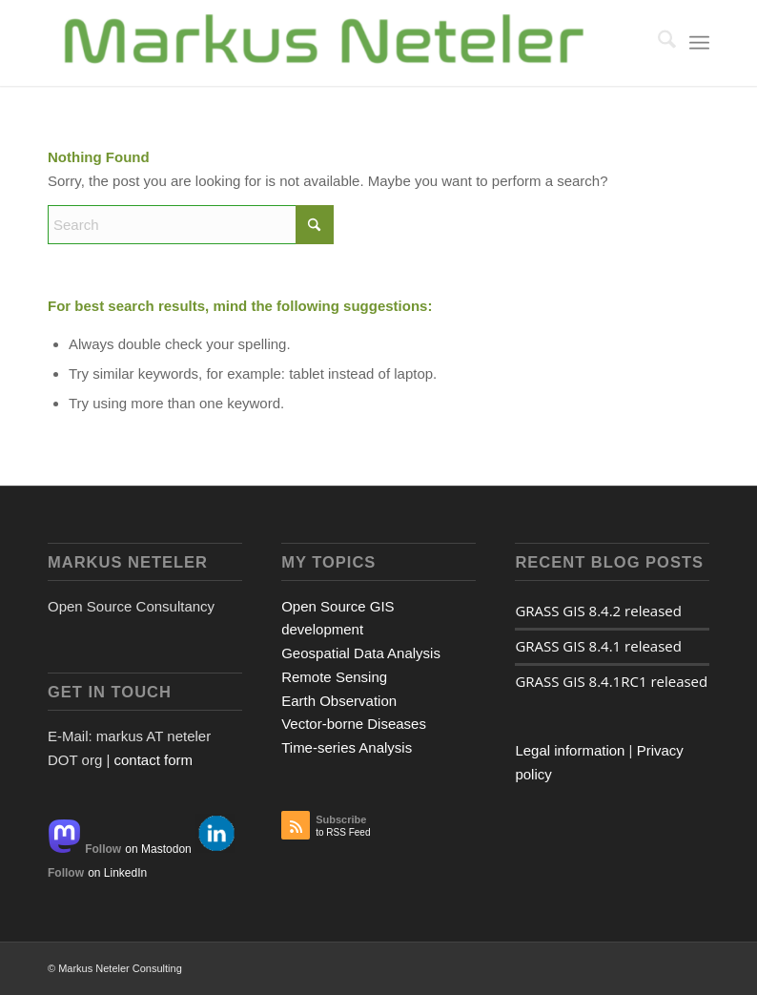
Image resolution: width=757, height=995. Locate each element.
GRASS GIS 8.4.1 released (598, 645)
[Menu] (699, 43)
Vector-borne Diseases (353, 723)
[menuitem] (657, 43)
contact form (153, 760)
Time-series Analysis (346, 747)
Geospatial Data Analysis (360, 653)
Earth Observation (339, 701)
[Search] (657, 43)
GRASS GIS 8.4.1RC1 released (611, 681)
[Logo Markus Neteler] (325, 43)
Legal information (569, 750)
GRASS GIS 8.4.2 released (598, 610)
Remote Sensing (334, 677)
